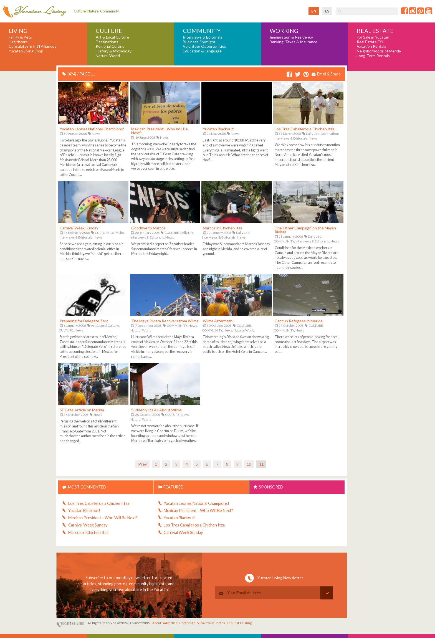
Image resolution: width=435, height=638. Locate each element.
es (327, 11)
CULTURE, (102, 233)
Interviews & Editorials (202, 37)
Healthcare (18, 42)
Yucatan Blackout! (218, 128)
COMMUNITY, (284, 241)
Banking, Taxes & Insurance (293, 42)
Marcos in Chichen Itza (222, 228)
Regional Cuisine (110, 46)
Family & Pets (20, 37)
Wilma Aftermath (217, 320)
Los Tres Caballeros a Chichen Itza (304, 128)
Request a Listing (239, 623)
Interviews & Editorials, (291, 138)
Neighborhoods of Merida (379, 51)
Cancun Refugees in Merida (298, 320)
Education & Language (202, 51)
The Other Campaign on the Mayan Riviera (305, 230)
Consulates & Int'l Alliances (32, 46)
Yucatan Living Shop (26, 51)
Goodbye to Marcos (148, 228)
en (313, 11)
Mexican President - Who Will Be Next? (159, 130)
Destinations (107, 42)
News (96, 133)
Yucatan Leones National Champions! (92, 128)
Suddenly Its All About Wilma (156, 409)
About (156, 623)
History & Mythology (113, 51)
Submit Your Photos (211, 623)
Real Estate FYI (370, 42)
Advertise (170, 623)
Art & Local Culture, (105, 325)
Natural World (108, 56)
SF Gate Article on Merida (82, 409)
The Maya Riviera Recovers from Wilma (164, 320)
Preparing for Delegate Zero (84, 320)
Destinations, (330, 133)
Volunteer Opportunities (204, 46)
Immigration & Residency (291, 37)
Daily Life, (313, 133)
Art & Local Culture (112, 37)
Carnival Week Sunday (79, 228)
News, (193, 325)
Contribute (187, 623)
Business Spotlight (199, 42)
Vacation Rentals (371, 46)
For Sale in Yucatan (373, 37)
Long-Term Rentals (373, 56)
